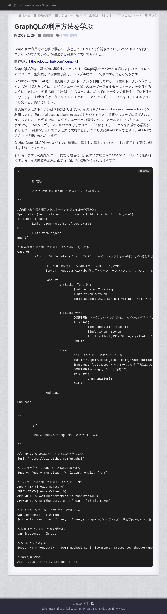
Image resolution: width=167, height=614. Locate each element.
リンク (151, 15)
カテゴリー (64, 15)
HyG (121, 608)
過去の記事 (43, 15)
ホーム (25, 15)
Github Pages (82, 608)
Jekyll (66, 608)
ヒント (106, 15)
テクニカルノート (129, 15)
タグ (81, 15)
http (64, 35)
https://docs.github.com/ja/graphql (53, 61)
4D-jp (12, 5)
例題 (93, 15)
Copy (144, 170)
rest (73, 35)
